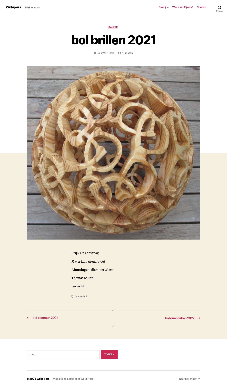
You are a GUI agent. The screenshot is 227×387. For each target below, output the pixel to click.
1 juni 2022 (128, 53)
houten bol (81, 296)
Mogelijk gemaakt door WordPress (73, 378)
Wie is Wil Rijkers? (182, 7)
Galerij (162, 7)
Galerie (114, 27)
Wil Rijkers (14, 7)
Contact (201, 7)
